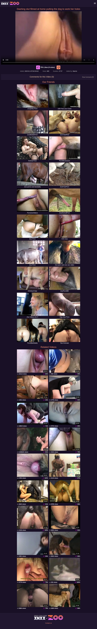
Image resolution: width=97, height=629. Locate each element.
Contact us (48, 623)
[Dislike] (59, 67)
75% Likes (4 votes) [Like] (45, 67)
